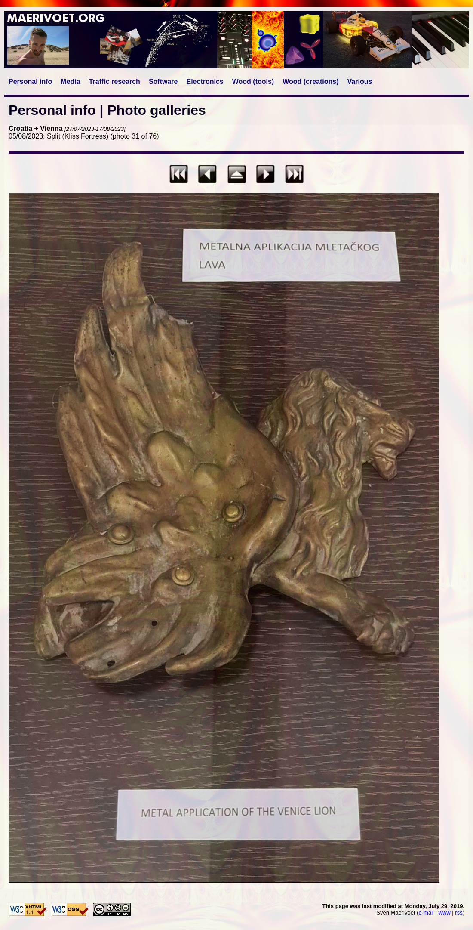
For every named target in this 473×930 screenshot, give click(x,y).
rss (458, 912)
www (445, 912)
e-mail (426, 912)
